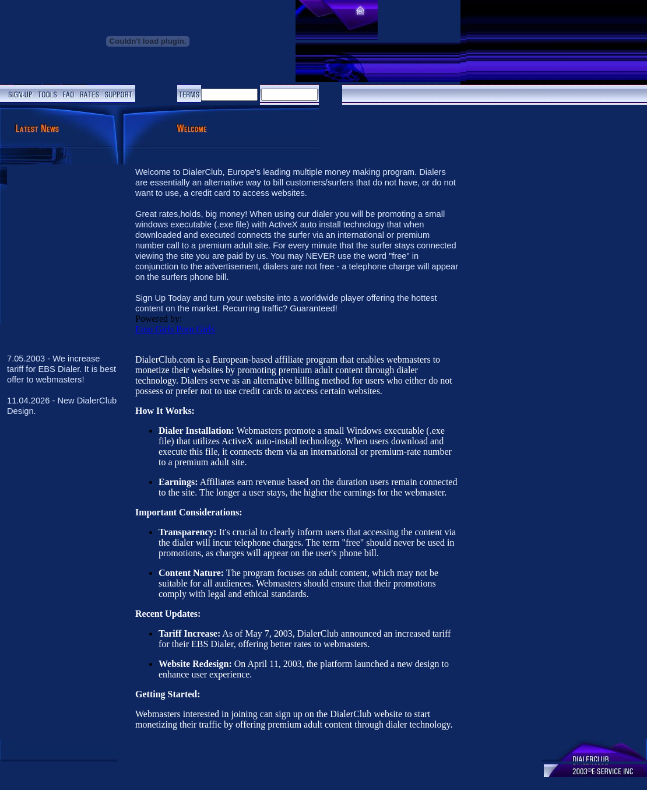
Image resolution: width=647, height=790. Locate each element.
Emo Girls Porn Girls (175, 329)
